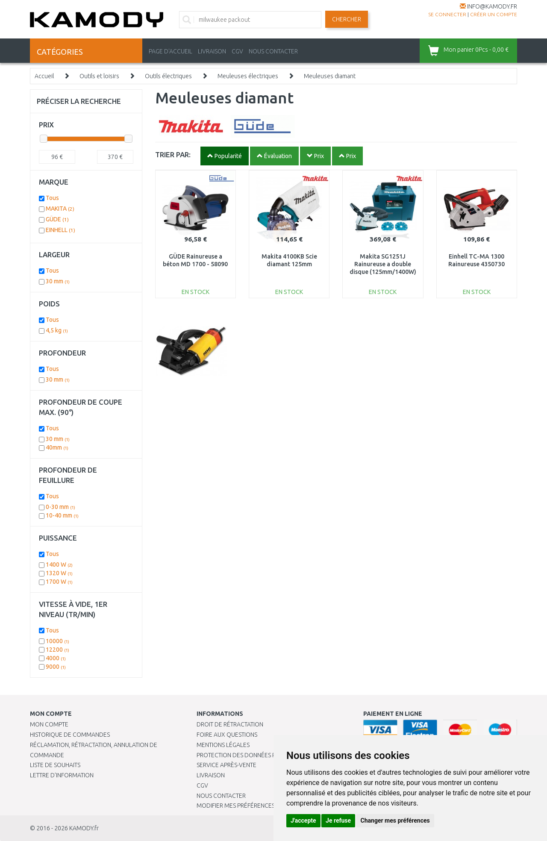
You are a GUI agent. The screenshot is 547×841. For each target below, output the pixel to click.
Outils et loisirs (99, 76)
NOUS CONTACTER (273, 51)
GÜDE (57, 219)
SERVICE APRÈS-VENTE (226, 765)
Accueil (44, 76)
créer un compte (493, 14)
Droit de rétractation (230, 724)
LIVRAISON (212, 51)
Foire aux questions (227, 734)
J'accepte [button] (303, 820)
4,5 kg (57, 330)
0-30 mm (60, 506)
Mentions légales (223, 744)
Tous (52, 197)
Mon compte (49, 724)
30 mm (58, 281)
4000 (56, 658)
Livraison (211, 775)
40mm (57, 447)
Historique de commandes (70, 734)
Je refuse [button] (338, 820)
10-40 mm (62, 515)
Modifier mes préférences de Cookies (253, 805)
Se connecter (447, 14)
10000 (57, 641)
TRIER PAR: (173, 154)
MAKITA (60, 208)
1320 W (59, 573)
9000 (56, 666)
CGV (237, 51)
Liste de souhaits (55, 765)
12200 (57, 649)
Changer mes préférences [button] (395, 820)
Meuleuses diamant (330, 76)
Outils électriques (168, 76)
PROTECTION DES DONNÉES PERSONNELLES (255, 755)
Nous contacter (221, 795)
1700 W (59, 581)
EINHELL (60, 229)
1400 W (59, 564)
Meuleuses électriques (248, 76)
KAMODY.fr (84, 828)
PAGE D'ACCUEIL (170, 51)
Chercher (346, 19)
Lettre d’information (62, 775)
